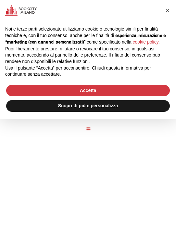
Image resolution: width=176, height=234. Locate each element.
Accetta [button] (88, 90)
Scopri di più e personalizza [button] (88, 105)
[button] (167, 10)
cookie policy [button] (145, 42)
